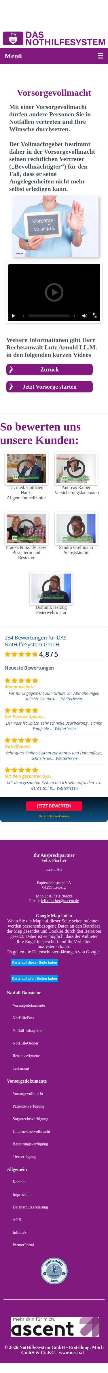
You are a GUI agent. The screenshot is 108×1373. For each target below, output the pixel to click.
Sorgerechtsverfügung (30, 1119)
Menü (13, 56)
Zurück (49, 369)
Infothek (19, 1232)
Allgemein (17, 1169)
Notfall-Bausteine (24, 992)
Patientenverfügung (28, 1106)
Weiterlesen (71, 698)
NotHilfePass (23, 1018)
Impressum (22, 1194)
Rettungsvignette (26, 1056)
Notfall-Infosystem (28, 1030)
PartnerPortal (23, 1245)
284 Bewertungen (26, 637)
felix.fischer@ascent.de (60, 901)
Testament (21, 1068)
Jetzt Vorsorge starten (49, 387)
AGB (17, 1220)
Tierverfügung (24, 1157)
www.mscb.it (71, 1352)
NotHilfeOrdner (25, 1043)
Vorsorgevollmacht (28, 1094)
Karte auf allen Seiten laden (34, 979)
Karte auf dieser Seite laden (34, 963)
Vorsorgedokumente (29, 1005)
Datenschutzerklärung (30, 1207)
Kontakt (19, 1182)
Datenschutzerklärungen (54, 951)
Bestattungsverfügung (30, 1144)
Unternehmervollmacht (31, 1131)
